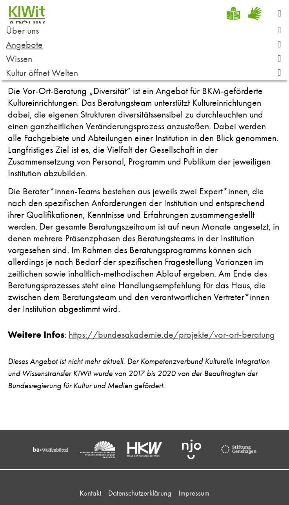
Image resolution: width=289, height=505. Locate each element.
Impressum (193, 493)
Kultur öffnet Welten (146, 73)
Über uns (146, 30)
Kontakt (90, 493)
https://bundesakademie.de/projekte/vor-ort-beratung (172, 334)
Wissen (146, 58)
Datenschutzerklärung (139, 493)
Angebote (146, 44)
